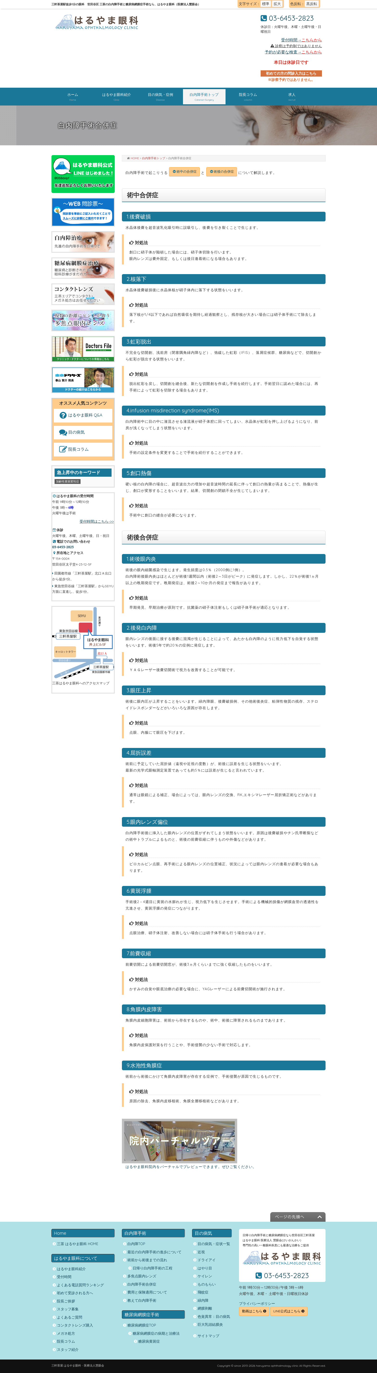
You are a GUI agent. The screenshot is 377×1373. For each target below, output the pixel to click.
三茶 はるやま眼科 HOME (77, 1243)
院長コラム (73, 450)
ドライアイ (207, 1260)
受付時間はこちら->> (97, 521)
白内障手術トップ (153, 158)
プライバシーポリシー (257, 1303)
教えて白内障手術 (141, 1300)
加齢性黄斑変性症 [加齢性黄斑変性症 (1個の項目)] (67, 481)
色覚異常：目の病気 (214, 1316)
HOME (135, 158)
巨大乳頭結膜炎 (210, 1324)
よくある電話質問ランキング (80, 1285)
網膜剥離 (205, 1308)
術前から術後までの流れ (147, 1260)
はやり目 (205, 1268)
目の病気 (71, 432)
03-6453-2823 (291, 18)
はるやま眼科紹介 (71, 1269)
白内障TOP (136, 1243)
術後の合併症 (224, 171)
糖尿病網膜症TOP (141, 1325)
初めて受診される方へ (75, 1293)
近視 (201, 1252)
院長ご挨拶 (66, 1301)
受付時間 (64, 1276)
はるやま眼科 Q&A (80, 415)
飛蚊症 (203, 1292)
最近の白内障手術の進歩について (154, 1252)
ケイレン (205, 1276)
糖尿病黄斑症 (149, 1341)
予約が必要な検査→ (293, 51)
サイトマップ (208, 1335)
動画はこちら (254, 1311)
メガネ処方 (66, 1333)
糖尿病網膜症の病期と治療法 (156, 1333)
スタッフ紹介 (68, 1349)
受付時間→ (301, 39)
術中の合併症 (186, 171)
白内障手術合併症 (141, 1284)
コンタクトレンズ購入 (75, 1325)
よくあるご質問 (69, 1317)
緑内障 (203, 1300)
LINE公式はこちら (288, 1311)
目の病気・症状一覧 (214, 1243)
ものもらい (207, 1284)
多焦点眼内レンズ (141, 1276)
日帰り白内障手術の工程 (152, 1268)
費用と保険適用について (147, 1292)
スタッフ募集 (68, 1309)
